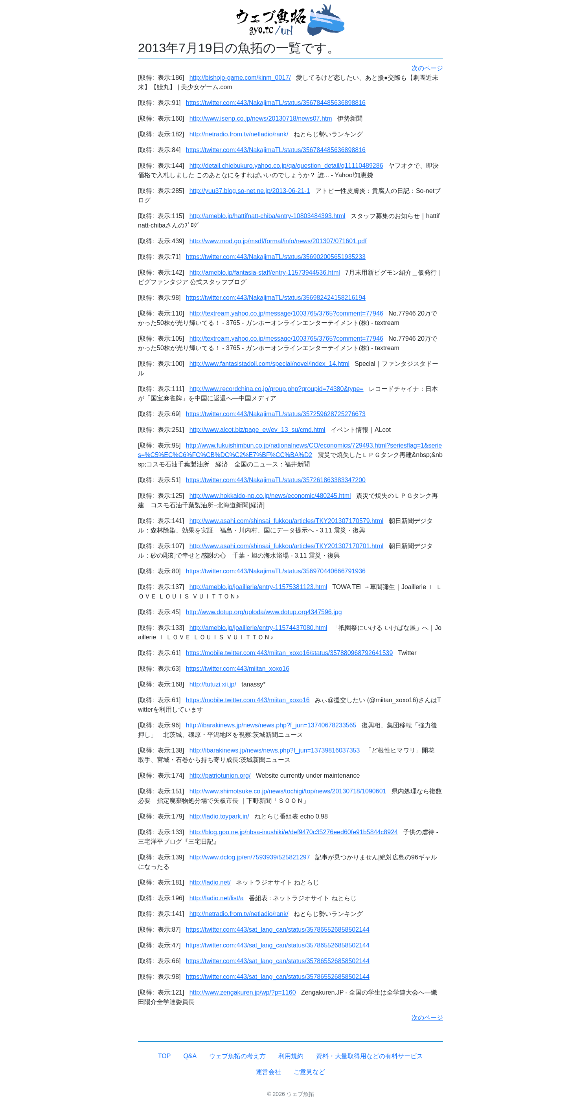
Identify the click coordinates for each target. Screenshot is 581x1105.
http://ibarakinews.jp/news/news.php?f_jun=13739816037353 (274, 750)
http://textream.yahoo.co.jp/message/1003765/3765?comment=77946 (286, 313)
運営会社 (268, 1071)
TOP (164, 1056)
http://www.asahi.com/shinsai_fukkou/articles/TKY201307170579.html (286, 521)
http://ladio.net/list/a (216, 898)
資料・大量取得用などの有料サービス (369, 1056)
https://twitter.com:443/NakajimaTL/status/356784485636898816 (276, 102)
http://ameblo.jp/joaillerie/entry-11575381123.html (258, 587)
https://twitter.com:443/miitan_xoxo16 (237, 668)
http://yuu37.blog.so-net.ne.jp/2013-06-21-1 (249, 190)
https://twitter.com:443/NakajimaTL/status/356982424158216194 (276, 297)
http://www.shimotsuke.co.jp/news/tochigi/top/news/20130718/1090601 (287, 791)
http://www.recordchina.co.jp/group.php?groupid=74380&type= (276, 388)
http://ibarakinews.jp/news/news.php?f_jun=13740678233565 (271, 725)
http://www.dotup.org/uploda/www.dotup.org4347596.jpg (264, 612)
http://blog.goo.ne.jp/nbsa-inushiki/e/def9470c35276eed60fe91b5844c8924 (293, 832)
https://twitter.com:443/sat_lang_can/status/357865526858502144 (278, 929)
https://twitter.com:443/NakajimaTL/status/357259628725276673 (276, 414)
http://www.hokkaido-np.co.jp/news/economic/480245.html (270, 495)
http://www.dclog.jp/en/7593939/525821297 (249, 857)
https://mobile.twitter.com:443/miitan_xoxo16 (248, 700)
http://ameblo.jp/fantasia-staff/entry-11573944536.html (264, 272)
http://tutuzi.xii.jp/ (212, 684)
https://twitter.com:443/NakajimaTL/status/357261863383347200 (276, 480)
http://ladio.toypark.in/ (219, 816)
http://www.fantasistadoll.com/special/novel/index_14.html (269, 363)
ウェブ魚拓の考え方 (237, 1056)
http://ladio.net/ (210, 882)
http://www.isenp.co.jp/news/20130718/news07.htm (260, 118)
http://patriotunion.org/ (220, 775)
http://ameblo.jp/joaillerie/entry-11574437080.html (258, 627)
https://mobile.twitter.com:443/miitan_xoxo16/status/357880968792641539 (289, 653)
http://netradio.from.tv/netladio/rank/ (239, 134)
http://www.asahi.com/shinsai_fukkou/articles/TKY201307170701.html (286, 546)
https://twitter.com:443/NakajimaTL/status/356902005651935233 (276, 256)
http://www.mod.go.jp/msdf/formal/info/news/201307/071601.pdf (278, 241)
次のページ (427, 68)
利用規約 (290, 1056)
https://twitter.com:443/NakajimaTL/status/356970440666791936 (276, 571)
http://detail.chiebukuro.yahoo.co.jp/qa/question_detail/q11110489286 (286, 165)
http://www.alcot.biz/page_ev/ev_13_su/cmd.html (257, 429)
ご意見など (309, 1071)
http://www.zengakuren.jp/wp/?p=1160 (242, 992)
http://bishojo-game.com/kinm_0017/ (240, 77)
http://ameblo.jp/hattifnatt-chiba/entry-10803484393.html (267, 216)
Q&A (190, 1056)
